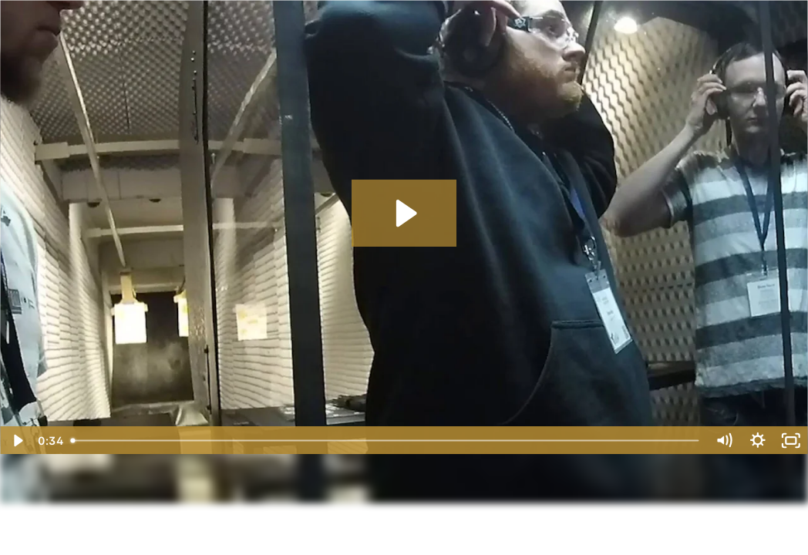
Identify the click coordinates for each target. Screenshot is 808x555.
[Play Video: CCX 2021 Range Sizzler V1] (404, 213)
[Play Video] (17, 440)
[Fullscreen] (791, 440)
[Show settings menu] (758, 440)
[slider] (386, 440)
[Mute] (724, 440)
